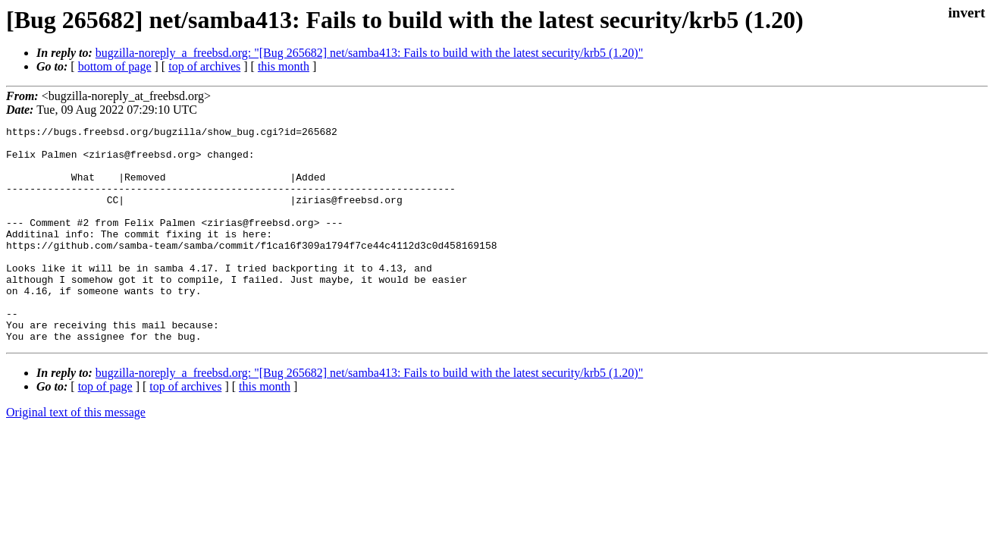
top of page (105, 429)
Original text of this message (76, 455)
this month (283, 66)
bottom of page (115, 66)
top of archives (204, 66)
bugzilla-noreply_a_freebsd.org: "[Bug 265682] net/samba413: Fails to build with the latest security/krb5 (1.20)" (369, 52)
